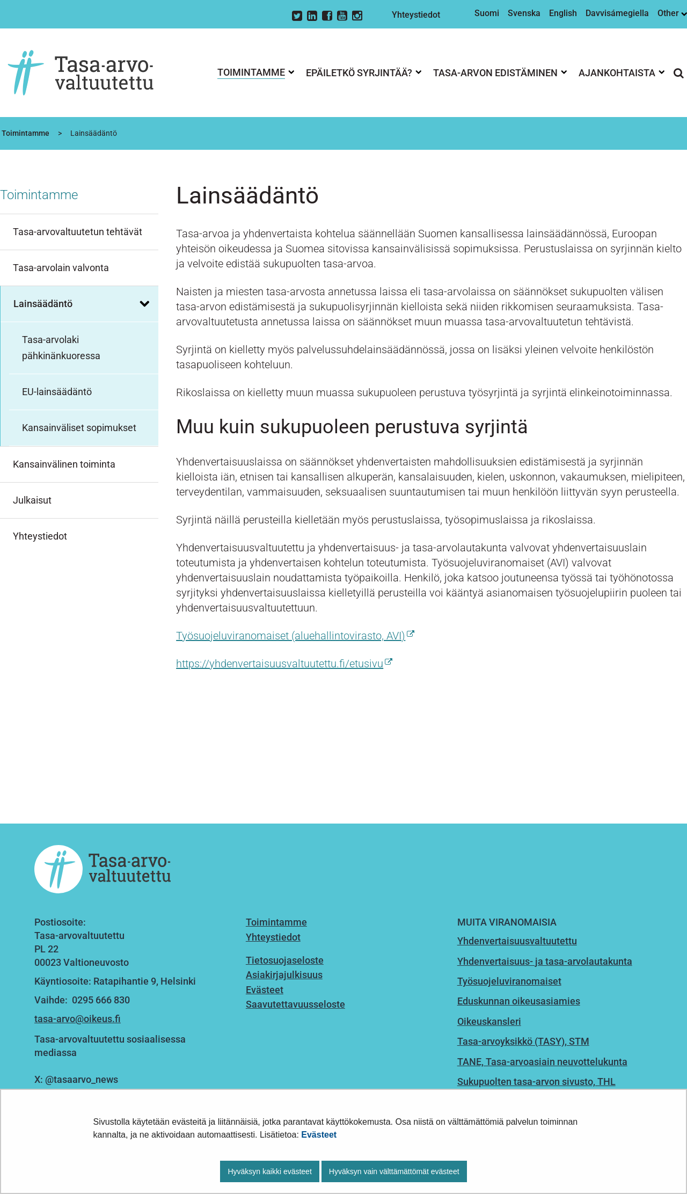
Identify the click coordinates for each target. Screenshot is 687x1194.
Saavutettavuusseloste (295, 1004)
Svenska (524, 13)
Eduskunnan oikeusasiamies (518, 1001)
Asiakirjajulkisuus (284, 974)
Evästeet (319, 1134)
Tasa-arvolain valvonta (61, 267)
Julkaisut (32, 500)
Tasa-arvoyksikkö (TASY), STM (523, 1041)
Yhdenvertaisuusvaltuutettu (517, 941)
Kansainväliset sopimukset (79, 427)
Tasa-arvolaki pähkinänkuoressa (61, 347)
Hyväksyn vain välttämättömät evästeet (394, 1171)
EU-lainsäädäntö (57, 391)
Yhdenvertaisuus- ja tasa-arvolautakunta (544, 961)
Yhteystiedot (416, 15)
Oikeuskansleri (489, 1021)
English (563, 13)
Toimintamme (24, 133)
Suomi (486, 13)
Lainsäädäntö (42, 303)
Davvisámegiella (617, 13)
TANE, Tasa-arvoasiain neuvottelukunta (542, 1061)
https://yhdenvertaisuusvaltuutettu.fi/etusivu (284, 663)
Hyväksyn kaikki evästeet (269, 1171)
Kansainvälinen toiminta (64, 464)
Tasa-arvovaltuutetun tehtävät (77, 231)
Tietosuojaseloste (285, 960)
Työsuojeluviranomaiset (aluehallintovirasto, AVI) (295, 635)
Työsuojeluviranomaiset (509, 981)
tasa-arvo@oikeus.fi (77, 1018)
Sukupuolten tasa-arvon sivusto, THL (536, 1081)
